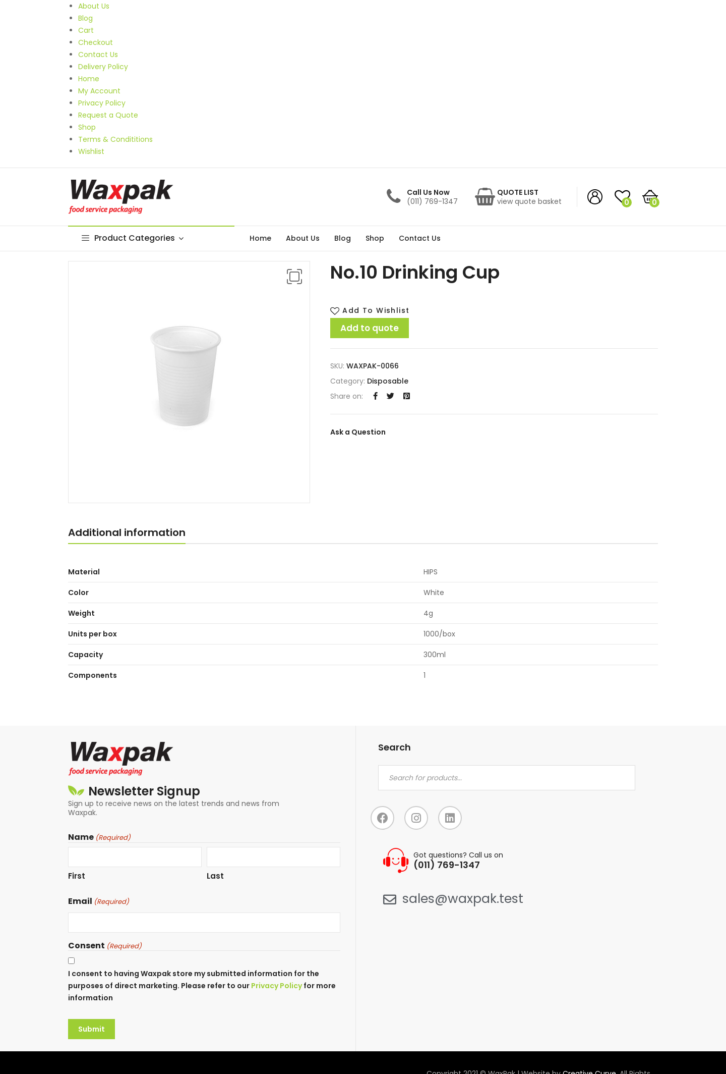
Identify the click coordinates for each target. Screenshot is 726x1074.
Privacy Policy (276, 986)
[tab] (127, 534)
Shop (375, 238)
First (76, 876)
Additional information (127, 532)
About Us (303, 238)
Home (260, 238)
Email (98, 901)
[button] (294, 276)
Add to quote (369, 328)
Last (215, 876)
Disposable (387, 381)
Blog (342, 238)
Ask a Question (358, 432)
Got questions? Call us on (458, 855)
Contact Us (420, 238)
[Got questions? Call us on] (395, 860)
